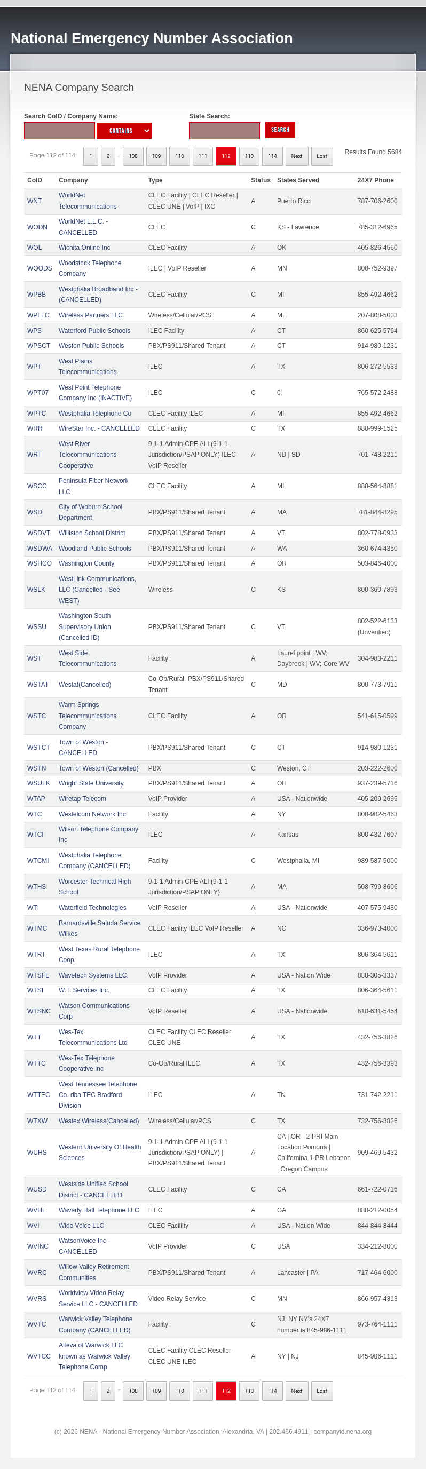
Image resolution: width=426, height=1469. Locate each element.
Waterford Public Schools (94, 331)
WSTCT (38, 747)
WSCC (37, 486)
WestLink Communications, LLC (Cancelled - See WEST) (97, 590)
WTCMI (38, 860)
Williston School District (92, 533)
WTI (33, 907)
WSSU (36, 627)
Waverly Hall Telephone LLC (99, 1210)
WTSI (35, 990)
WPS (34, 331)
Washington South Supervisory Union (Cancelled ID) (85, 626)
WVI (33, 1225)
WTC (34, 814)
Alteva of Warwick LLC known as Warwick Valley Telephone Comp (94, 1356)
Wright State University (91, 783)
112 (226, 156)
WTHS (36, 887)
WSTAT (38, 684)
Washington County (86, 563)
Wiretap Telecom (82, 799)
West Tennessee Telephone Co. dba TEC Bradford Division (98, 1095)
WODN (37, 227)
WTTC (36, 1063)
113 (249, 156)
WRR (35, 428)
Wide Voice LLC (81, 1225)
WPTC (36, 413)
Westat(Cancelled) (85, 684)
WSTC (36, 716)
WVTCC (39, 1356)
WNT (34, 201)
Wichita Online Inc (85, 247)
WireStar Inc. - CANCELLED (99, 428)
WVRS (36, 1299)
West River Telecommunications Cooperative (88, 455)
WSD (34, 512)
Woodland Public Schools (95, 548)
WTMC (37, 928)
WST (34, 658)
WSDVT (38, 533)
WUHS (37, 1152)
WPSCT (38, 346)
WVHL (36, 1210)
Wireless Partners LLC (91, 315)
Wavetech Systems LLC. (94, 975)
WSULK (38, 783)
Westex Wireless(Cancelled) (99, 1121)
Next (297, 156)
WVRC (37, 1272)
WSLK (36, 589)
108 (133, 156)
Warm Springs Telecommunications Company (88, 715)
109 (156, 156)
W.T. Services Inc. (84, 990)
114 (272, 156)
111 (203, 156)
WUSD (37, 1189)
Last (322, 156)
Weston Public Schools (91, 346)
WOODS (39, 268)
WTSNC (39, 1011)
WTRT (36, 954)
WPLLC (38, 315)
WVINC (38, 1246)
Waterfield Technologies (93, 907)
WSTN (36, 768)
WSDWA (39, 548)
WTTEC (38, 1095)
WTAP (36, 799)
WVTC (36, 1324)
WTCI (35, 834)
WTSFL (38, 975)
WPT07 (38, 392)
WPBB (36, 294)
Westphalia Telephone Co (95, 413)
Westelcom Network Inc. (93, 814)
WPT (34, 366)
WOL (34, 247)
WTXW (37, 1121)
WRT (34, 454)
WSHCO (39, 563)
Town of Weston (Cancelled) (99, 768)
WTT (34, 1037)
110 (179, 156)
